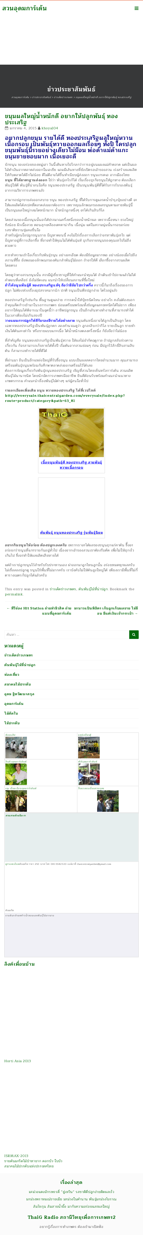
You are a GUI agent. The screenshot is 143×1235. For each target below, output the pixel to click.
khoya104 (50, 128)
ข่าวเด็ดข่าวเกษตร (63, 589)
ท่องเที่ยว (11, 675)
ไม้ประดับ (12, 723)
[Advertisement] (71, 32)
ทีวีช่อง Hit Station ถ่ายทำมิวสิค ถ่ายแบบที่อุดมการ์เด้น (39, 611)
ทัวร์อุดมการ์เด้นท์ (89, 772)
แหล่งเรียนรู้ (89, 745)
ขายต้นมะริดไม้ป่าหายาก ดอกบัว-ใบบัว (33, 1161)
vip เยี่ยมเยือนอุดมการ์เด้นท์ (21, 799)
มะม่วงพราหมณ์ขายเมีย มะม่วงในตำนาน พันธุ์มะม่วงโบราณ (71, 1199)
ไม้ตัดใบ (11, 713)
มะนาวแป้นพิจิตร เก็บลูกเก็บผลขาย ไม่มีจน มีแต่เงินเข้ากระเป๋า (106, 611)
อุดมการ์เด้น (14, 704)
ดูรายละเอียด (12, 864)
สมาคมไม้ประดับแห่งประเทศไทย (29, 1166)
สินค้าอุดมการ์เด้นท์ (16, 761)
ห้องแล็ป (16, 745)
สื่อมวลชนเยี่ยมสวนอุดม (98, 799)
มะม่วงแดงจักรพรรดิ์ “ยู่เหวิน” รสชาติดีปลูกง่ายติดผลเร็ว (71, 1191)
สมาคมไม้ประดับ (17, 684)
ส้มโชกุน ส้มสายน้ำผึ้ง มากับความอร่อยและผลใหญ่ (71, 1206)
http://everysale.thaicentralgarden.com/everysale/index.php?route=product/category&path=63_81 (65, 398)
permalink (14, 594)
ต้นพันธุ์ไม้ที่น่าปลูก (93, 589)
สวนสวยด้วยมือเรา (48, 837)
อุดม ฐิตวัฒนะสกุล (19, 694)
